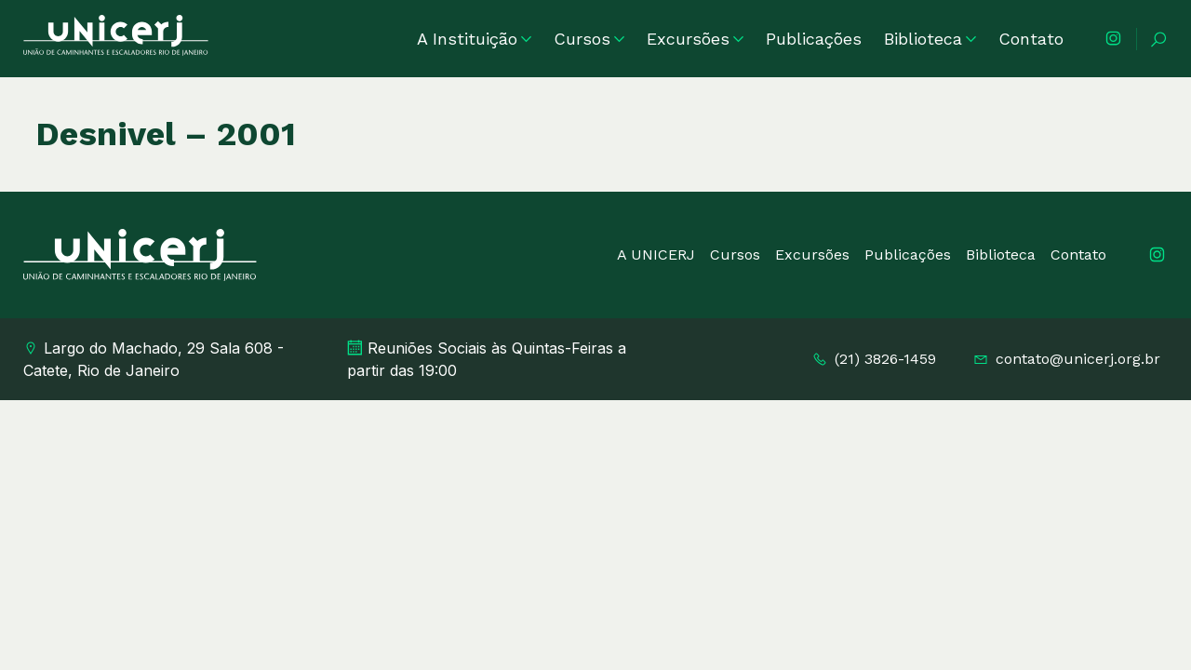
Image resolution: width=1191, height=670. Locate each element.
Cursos (589, 38)
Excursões (695, 38)
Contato (1031, 38)
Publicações (814, 38)
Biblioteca (930, 38)
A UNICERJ (656, 254)
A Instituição (474, 38)
